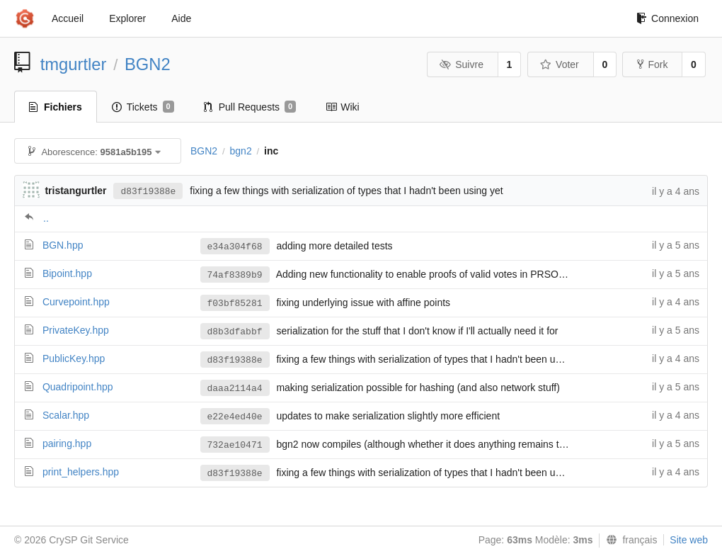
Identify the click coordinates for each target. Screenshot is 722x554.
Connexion (667, 18)
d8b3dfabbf (235, 332)
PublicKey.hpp (73, 358)
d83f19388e (148, 191)
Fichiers (55, 107)
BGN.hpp (63, 245)
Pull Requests (250, 107)
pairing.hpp (66, 443)
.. (46, 218)
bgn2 (241, 151)
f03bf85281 (235, 303)
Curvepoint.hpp (76, 301)
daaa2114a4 (235, 388)
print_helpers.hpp (80, 471)
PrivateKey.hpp (75, 330)
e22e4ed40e (235, 417)
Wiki (342, 107)
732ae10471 (235, 445)
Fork (652, 64)
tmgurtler (73, 64)
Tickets (143, 107)
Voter (559, 64)
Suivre (461, 64)
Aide (181, 18)
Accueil (68, 18)
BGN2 (148, 64)
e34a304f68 (235, 247)
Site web (689, 539)
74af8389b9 (235, 275)
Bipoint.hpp (67, 273)
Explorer (127, 18)
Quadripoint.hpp (77, 386)
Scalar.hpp (65, 415)
